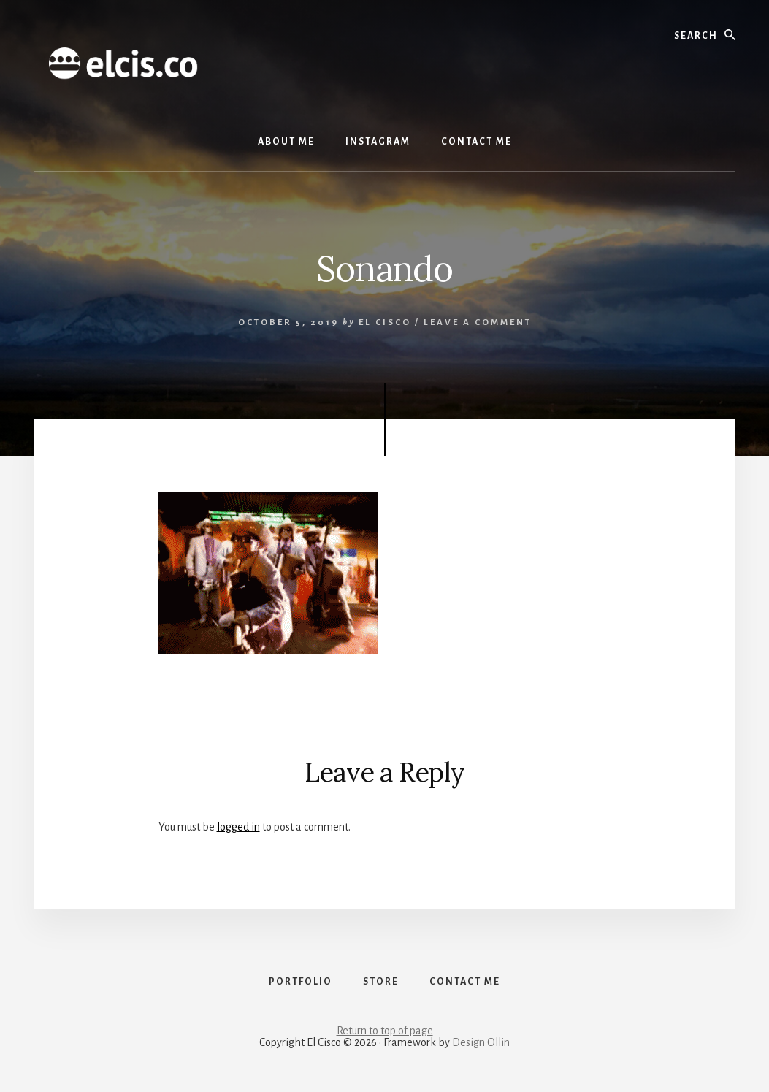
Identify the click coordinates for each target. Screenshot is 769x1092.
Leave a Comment (478, 322)
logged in (238, 827)
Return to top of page (385, 1030)
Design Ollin (481, 1042)
